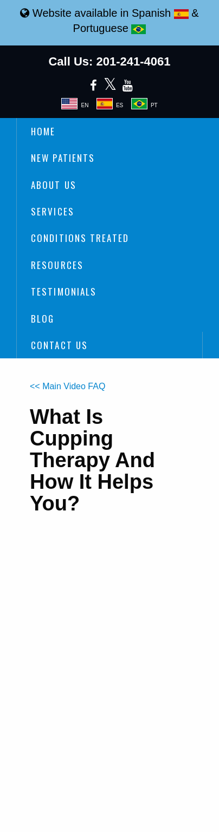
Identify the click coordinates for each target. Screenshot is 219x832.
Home (43, 131)
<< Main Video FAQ (67, 386)
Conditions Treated (80, 238)
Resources (57, 265)
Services (52, 211)
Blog (42, 318)
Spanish (160, 13)
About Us (53, 185)
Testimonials (63, 291)
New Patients (63, 158)
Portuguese (109, 28)
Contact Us (59, 345)
